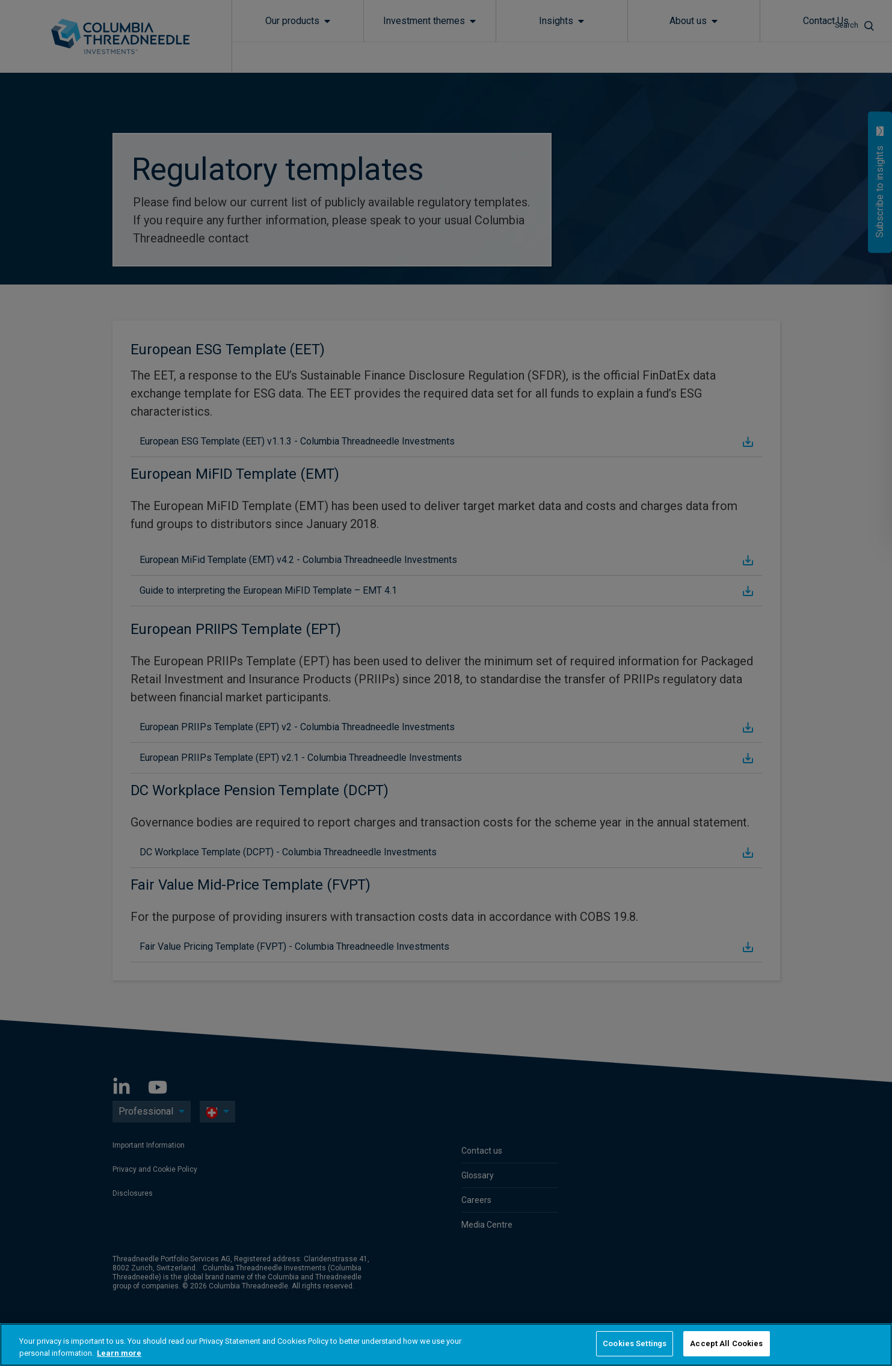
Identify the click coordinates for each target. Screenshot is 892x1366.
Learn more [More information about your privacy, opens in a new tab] (119, 1353)
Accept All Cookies (726, 1343)
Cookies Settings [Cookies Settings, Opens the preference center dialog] (634, 1343)
